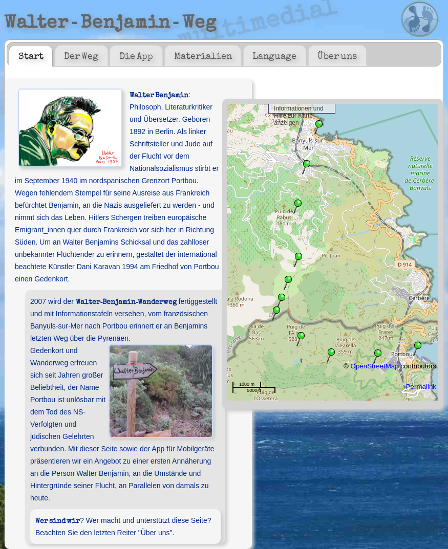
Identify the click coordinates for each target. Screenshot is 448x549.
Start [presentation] (31, 55)
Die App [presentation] (136, 55)
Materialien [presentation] (203, 55)
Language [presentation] (274, 55)
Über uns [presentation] (337, 55)
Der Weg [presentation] (81, 55)
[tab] (31, 56)
